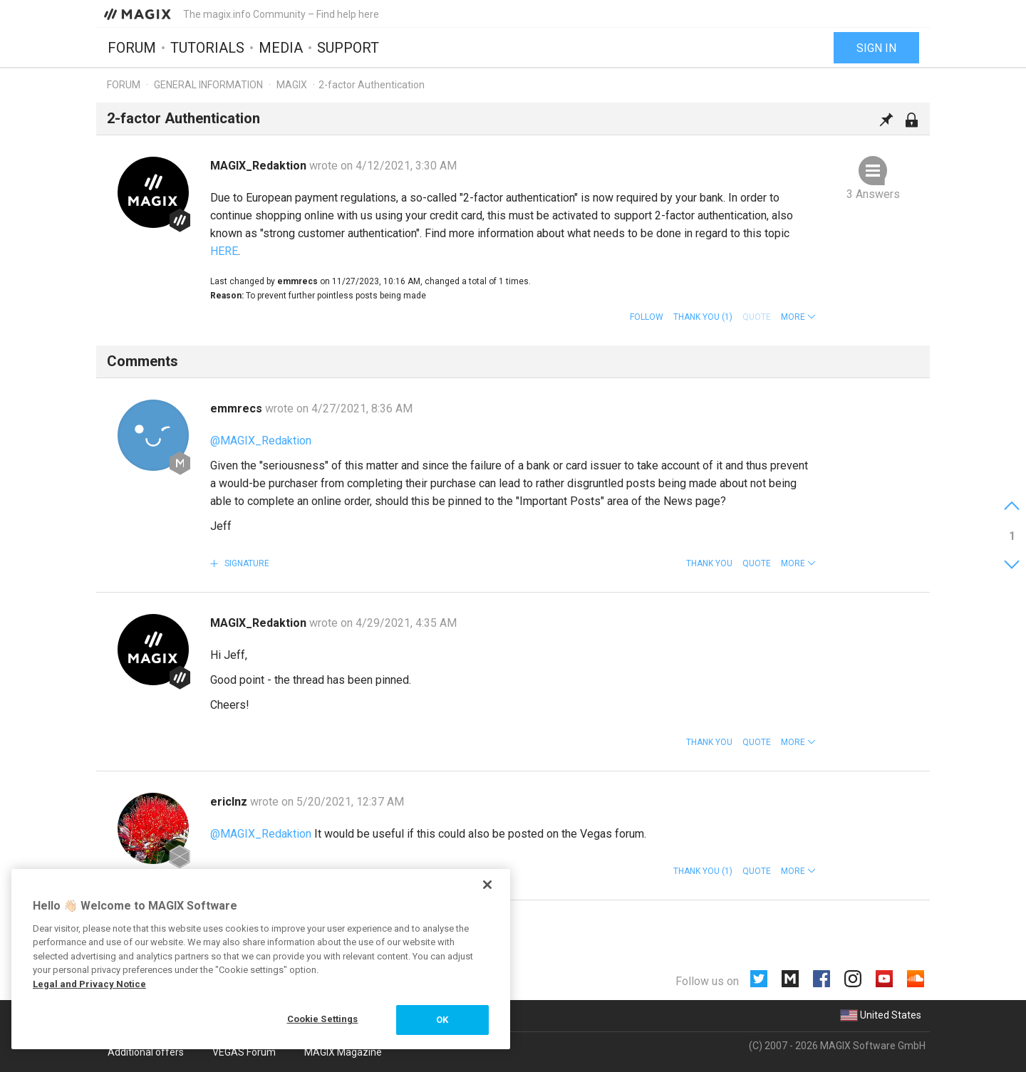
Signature (245, 563)
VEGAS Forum (244, 1052)
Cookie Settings (322, 1019)
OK (442, 1019)
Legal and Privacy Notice (89, 984)
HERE (224, 251)
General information (208, 84)
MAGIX (291, 84)
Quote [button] (756, 563)
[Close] (487, 884)
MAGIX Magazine (343, 1052)
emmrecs (237, 408)
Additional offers (146, 1052)
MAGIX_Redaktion (259, 165)
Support (348, 47)
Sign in (876, 48)
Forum (132, 47)
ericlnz (230, 801)
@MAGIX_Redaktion (260, 440)
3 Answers (873, 194)
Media (281, 47)
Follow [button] (646, 317)
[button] (798, 317)
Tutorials (207, 47)
